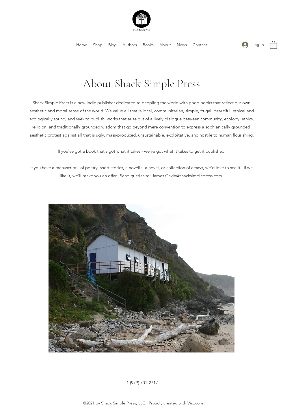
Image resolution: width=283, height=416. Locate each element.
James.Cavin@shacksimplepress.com (187, 175)
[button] (273, 44)
